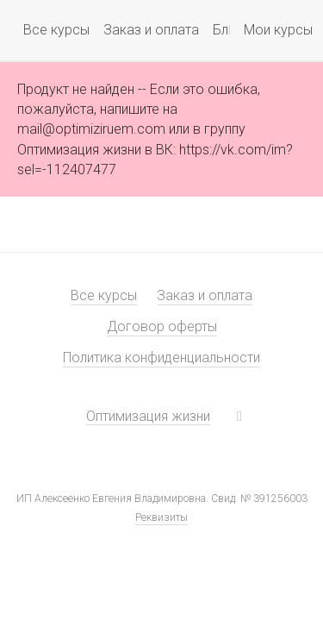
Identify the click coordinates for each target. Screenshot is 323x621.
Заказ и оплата (151, 30)
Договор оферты (162, 326)
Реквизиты (161, 517)
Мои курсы (266, 30)
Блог (228, 30)
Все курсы (56, 30)
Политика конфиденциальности (161, 357)
